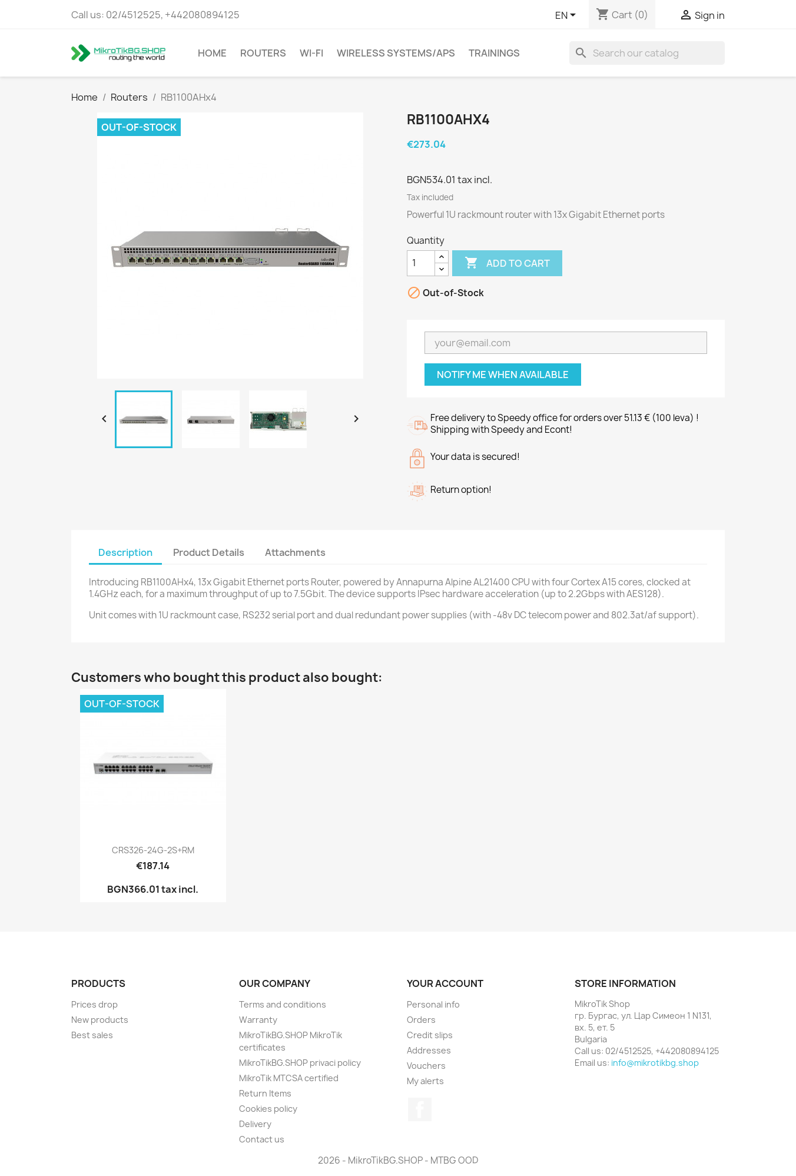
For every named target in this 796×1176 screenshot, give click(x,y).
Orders (421, 1019)
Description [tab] (125, 552)
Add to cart (507, 263)
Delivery (255, 1123)
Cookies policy (268, 1108)
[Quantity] (421, 263)
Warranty (258, 1019)
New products (99, 1019)
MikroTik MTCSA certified (289, 1078)
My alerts (425, 1080)
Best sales (92, 1035)
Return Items (265, 1093)
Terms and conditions (282, 1004)
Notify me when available (503, 374)
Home (212, 53)
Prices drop (94, 1004)
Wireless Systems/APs (396, 53)
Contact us (261, 1139)
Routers (263, 53)
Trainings (494, 53)
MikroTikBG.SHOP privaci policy (300, 1062)
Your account (445, 983)
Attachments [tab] (295, 552)
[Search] (647, 53)
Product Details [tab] (208, 552)
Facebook (420, 1109)
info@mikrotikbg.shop (655, 1062)
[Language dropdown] (567, 16)
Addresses (429, 1050)
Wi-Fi (311, 53)
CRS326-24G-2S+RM (153, 850)
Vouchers (426, 1065)
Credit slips (430, 1035)
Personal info (433, 1004)
